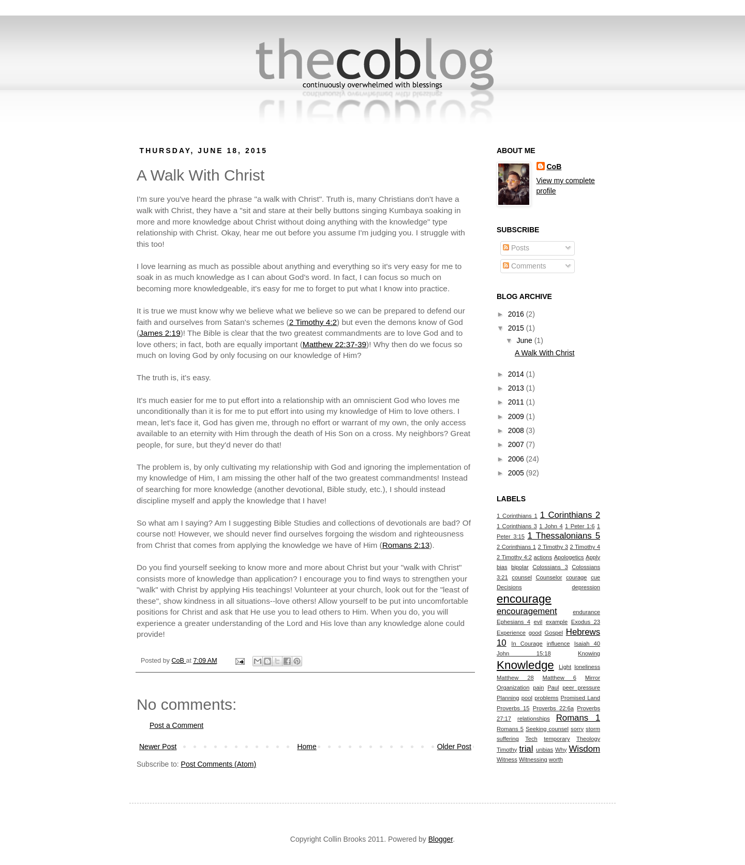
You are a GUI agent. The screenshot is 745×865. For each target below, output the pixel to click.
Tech (531, 739)
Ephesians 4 (513, 622)
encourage (524, 598)
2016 (517, 314)
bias (502, 567)
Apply (593, 557)
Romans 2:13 (406, 545)
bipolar (520, 567)
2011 (517, 402)
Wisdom (584, 749)
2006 (517, 459)
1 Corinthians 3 (517, 526)
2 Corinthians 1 (516, 547)
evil (538, 622)
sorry (577, 729)
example (557, 622)
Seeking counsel (547, 729)
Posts (516, 248)
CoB (554, 166)
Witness (507, 759)
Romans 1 (578, 718)
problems (546, 698)
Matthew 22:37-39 (334, 344)
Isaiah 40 (587, 643)
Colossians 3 (550, 567)
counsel (522, 577)
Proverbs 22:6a (553, 708)
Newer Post (157, 746)
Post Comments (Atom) (218, 764)
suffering (508, 739)
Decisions (509, 587)
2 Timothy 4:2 (313, 322)
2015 (517, 328)
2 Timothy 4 (585, 547)
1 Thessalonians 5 (563, 536)
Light (565, 667)
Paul (553, 687)
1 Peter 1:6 (579, 526)
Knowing (589, 653)
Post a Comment (176, 725)
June (525, 340)
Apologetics (569, 557)
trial (526, 749)
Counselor (548, 577)
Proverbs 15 (513, 708)
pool (527, 698)
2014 (517, 374)
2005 (517, 473)
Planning (508, 698)
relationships (533, 718)
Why (561, 750)
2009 (517, 416)
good (535, 633)
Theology (588, 739)
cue (595, 577)
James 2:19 (160, 333)
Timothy (507, 750)
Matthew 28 (515, 678)
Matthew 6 (559, 678)
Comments (524, 266)
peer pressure (581, 687)
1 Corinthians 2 (570, 515)
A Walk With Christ (544, 353)
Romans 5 (510, 729)
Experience (511, 633)
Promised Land (580, 698)
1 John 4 (550, 526)
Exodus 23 (585, 622)
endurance (586, 612)
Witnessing (533, 759)
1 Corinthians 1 (517, 516)
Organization (513, 687)
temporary (557, 739)
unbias (544, 750)
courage (576, 577)
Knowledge (525, 665)
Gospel (554, 633)
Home (306, 746)
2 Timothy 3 (553, 547)
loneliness (587, 667)
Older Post (454, 746)
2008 (517, 430)
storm (593, 729)
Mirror (592, 678)
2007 (517, 444)
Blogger (440, 839)
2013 (517, 388)
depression (586, 587)
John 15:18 (524, 653)
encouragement (527, 611)
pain (538, 687)
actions (543, 557)
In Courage (526, 643)
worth (556, 759)
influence (558, 643)
